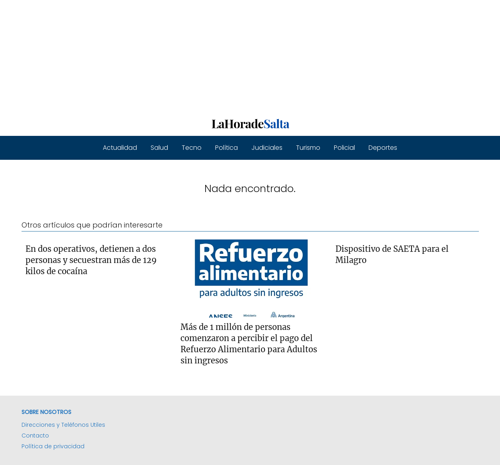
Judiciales (266, 147)
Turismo (308, 147)
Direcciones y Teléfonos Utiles (63, 425)
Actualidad (120, 147)
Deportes (383, 147)
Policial (344, 147)
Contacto (35, 435)
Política (226, 147)
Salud (159, 147)
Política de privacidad (53, 446)
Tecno (192, 147)
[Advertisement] (239, 56)
